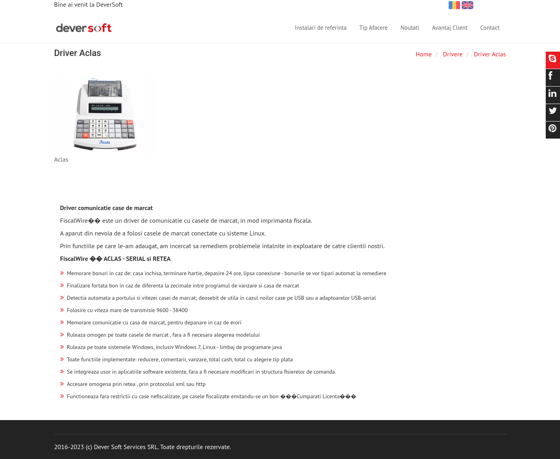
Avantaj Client (450, 27)
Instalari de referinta (321, 27)
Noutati (409, 27)
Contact (490, 27)
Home (424, 54)
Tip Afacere (373, 27)
